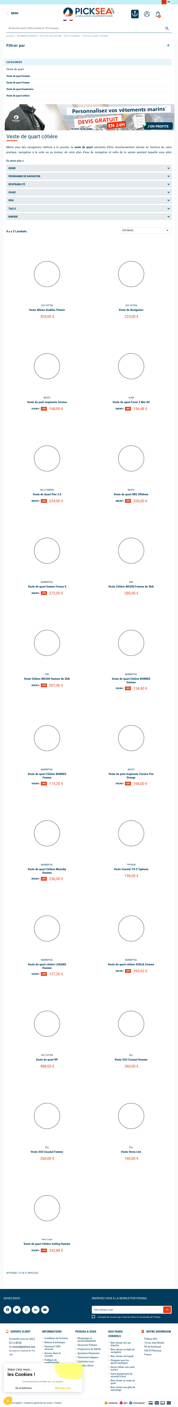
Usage (12, 192)
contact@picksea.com (23, 1346)
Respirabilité (16, 184)
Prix (11, 200)
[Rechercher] (89, 28)
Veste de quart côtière (18, 95)
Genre (12, 168)
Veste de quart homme (18, 75)
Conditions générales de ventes (38, 1403)
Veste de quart (15, 69)
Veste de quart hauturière (20, 89)
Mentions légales (14, 1403)
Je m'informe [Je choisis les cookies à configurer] (23, 1388)
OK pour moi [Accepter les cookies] (63, 1388)
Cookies (57, 1403)
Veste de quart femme (18, 82)
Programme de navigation (24, 176)
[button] (7, 1400)
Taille (12, 208)
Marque (13, 216)
